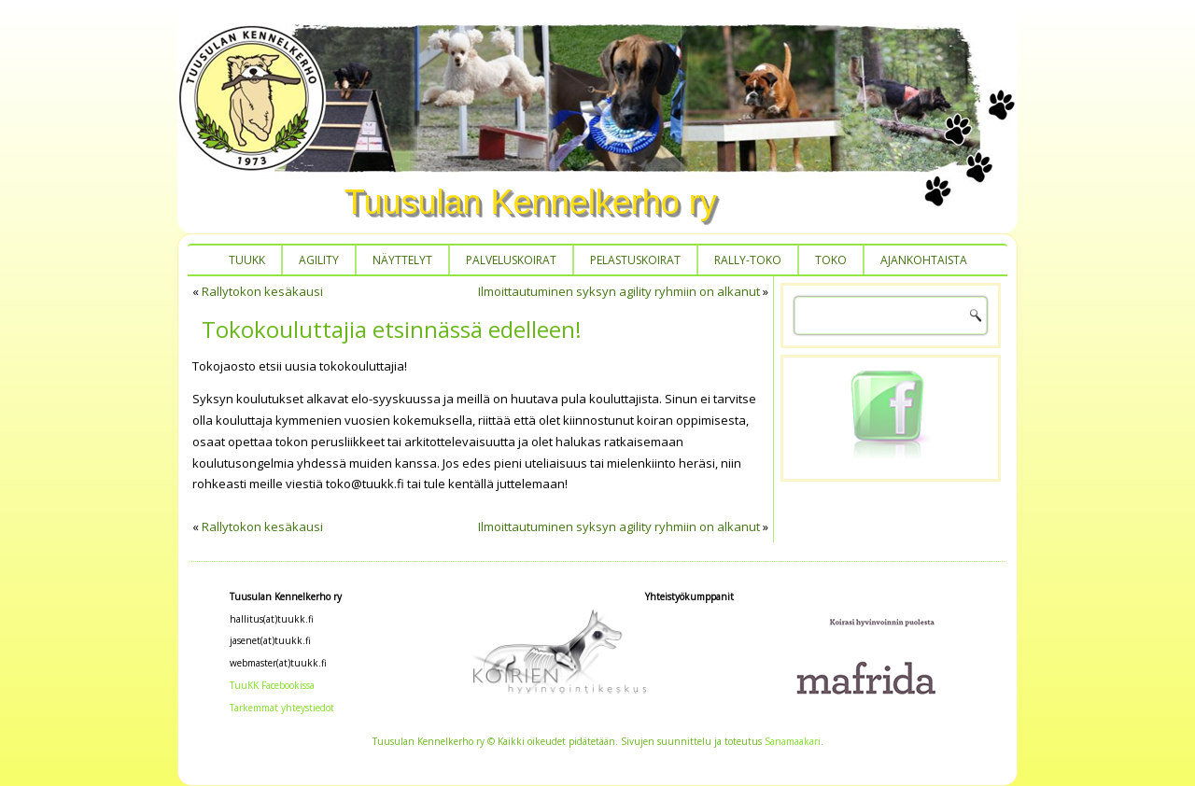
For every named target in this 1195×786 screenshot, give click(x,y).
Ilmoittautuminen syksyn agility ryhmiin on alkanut (619, 291)
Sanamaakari (793, 741)
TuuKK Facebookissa (272, 685)
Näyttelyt (402, 260)
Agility (319, 260)
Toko (831, 260)
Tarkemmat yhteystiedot (282, 707)
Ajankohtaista (923, 260)
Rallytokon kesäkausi (262, 291)
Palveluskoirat (511, 260)
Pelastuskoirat (635, 260)
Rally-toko (747, 260)
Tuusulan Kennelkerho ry (530, 202)
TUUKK (247, 260)
